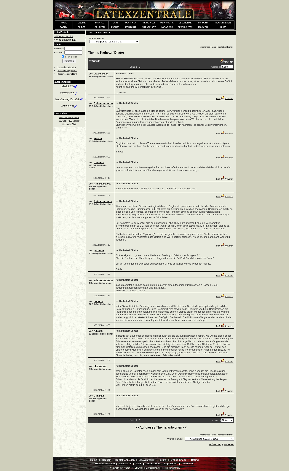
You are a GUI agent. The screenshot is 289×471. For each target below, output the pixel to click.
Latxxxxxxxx (101, 73)
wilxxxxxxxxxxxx (103, 280)
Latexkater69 (69, 92)
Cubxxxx (99, 162)
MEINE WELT (149, 23)
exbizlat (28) (69, 86)
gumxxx (98, 301)
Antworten (227, 99)
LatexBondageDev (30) (69, 99)
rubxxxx (98, 331)
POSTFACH (131, 23)
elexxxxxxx (100, 366)
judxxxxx (99, 250)
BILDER (81, 27)
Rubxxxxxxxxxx (103, 201)
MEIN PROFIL (167, 23)
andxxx (98, 138)
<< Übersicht (215, 444)
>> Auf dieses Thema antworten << (161, 427)
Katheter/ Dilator (112, 52)
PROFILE (99, 23)
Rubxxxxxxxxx (102, 183)
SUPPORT (203, 23)
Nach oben (229, 444)
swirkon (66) (69, 105)
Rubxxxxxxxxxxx (103, 103)
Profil (218, 99)
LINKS (223, 27)
